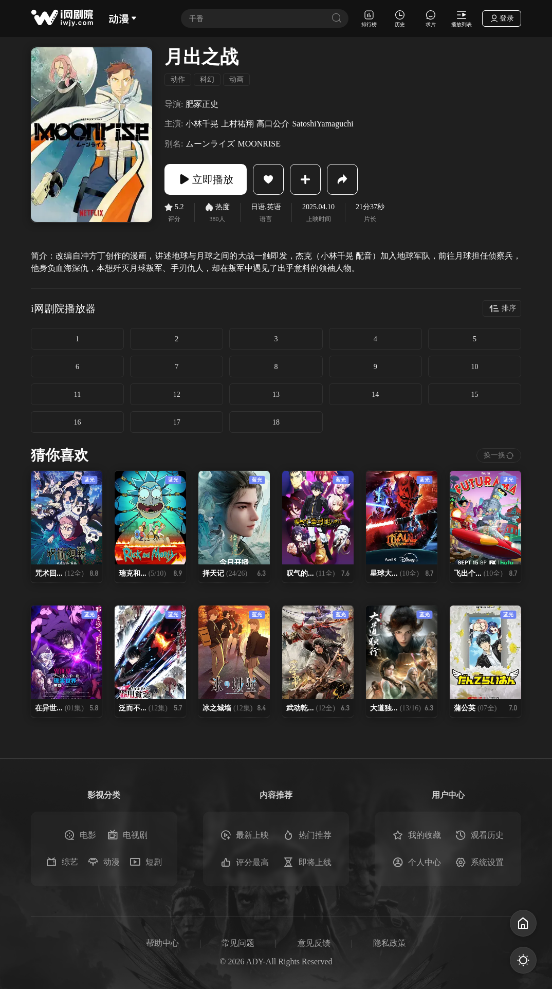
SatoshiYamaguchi (322, 123)
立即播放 (205, 179)
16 (77, 422)
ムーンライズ (210, 143)
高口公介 (272, 123)
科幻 (207, 79)
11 (77, 394)
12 (176, 394)
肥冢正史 (202, 104)
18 (276, 422)
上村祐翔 (237, 123)
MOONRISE (259, 143)
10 (474, 367)
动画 (236, 79)
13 (276, 394)
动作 (178, 79)
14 (375, 394)
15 (474, 394)
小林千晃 (202, 123)
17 (176, 422)
